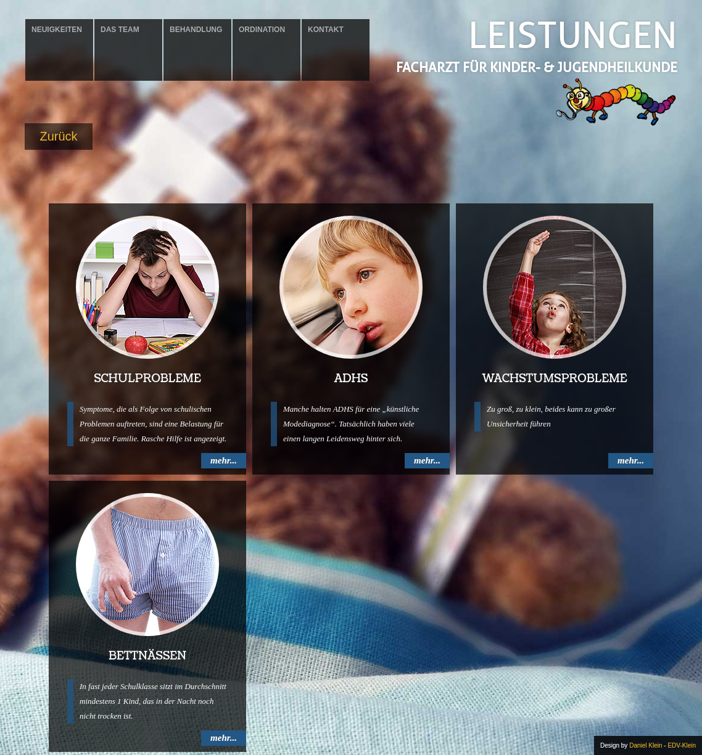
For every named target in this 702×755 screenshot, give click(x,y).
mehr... (223, 460)
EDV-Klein (681, 745)
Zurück (58, 136)
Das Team (120, 29)
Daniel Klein (645, 745)
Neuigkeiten (56, 29)
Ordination (262, 29)
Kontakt (326, 29)
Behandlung (196, 29)
